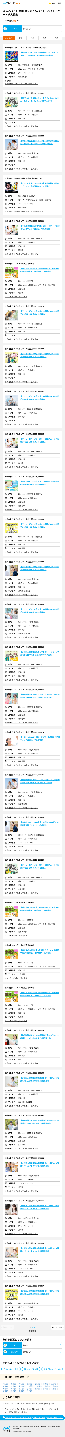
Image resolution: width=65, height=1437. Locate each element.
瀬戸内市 (22, 1386)
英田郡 (13, 1389)
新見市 (39, 1386)
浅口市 (53, 1384)
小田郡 (29, 1389)
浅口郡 (21, 1389)
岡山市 (5, 1384)
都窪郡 (5, 1391)
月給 (56, 38)
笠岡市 (13, 1386)
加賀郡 (37, 1389)
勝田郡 (45, 1389)
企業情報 (15, 1426)
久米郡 (53, 1389)
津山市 (21, 1384)
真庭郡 (21, 1391)
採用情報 (43, 1426)
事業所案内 (23, 1426)
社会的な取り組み (33, 1426)
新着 (20, 38)
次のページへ (57, 1327)
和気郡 (29, 1391)
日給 (44, 38)
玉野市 (29, 1384)
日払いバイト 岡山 (11, 1369)
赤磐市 (45, 1384)
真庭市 (55, 1386)
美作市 (5, 1389)
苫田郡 (13, 1391)
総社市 (37, 1384)
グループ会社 (52, 1426)
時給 (32, 38)
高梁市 (31, 1386)
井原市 (5, 1386)
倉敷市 (13, 1384)
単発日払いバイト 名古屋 (54, 1369)
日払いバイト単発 (31, 1369)
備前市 (47, 1386)
